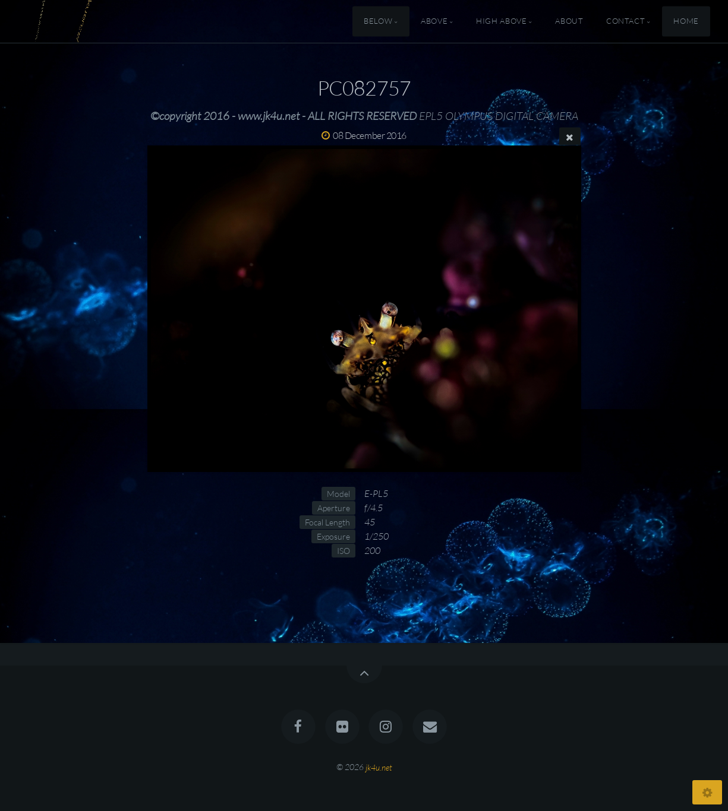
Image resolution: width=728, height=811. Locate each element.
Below (378, 21)
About (569, 21)
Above (434, 21)
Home (686, 21)
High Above (501, 21)
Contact (625, 21)
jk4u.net (378, 767)
